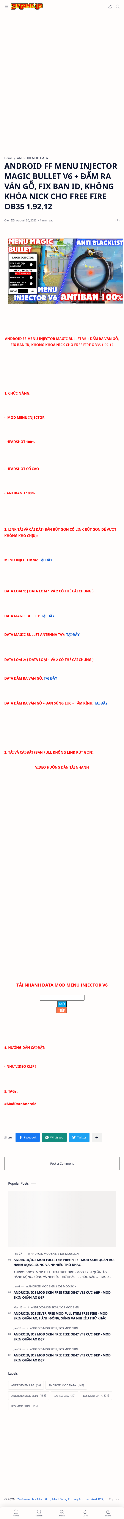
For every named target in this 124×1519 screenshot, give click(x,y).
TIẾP (61, 1010)
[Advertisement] (60, 47)
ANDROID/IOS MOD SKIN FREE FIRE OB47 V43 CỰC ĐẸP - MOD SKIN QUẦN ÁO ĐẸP (62, 1357)
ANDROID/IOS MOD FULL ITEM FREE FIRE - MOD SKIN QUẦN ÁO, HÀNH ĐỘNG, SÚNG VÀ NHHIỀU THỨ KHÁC (64, 1262)
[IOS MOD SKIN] (69, 1254)
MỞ (62, 1004)
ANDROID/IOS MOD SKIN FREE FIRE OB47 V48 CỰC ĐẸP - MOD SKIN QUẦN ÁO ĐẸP (62, 1336)
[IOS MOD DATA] (96, 1395)
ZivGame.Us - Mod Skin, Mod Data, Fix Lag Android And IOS (60, 1499)
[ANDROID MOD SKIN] (45, 1254)
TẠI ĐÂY (45, 560)
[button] (110, 6)
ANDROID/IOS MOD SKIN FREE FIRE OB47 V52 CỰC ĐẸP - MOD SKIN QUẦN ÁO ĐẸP (62, 1295)
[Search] (117, 6)
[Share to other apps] (97, 1137)
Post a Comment (62, 1163)
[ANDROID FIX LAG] (26, 1385)
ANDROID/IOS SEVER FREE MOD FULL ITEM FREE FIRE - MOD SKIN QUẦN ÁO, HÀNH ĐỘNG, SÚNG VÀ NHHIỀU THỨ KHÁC (61, 1316)
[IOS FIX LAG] (64, 1395)
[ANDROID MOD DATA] (66, 1385)
